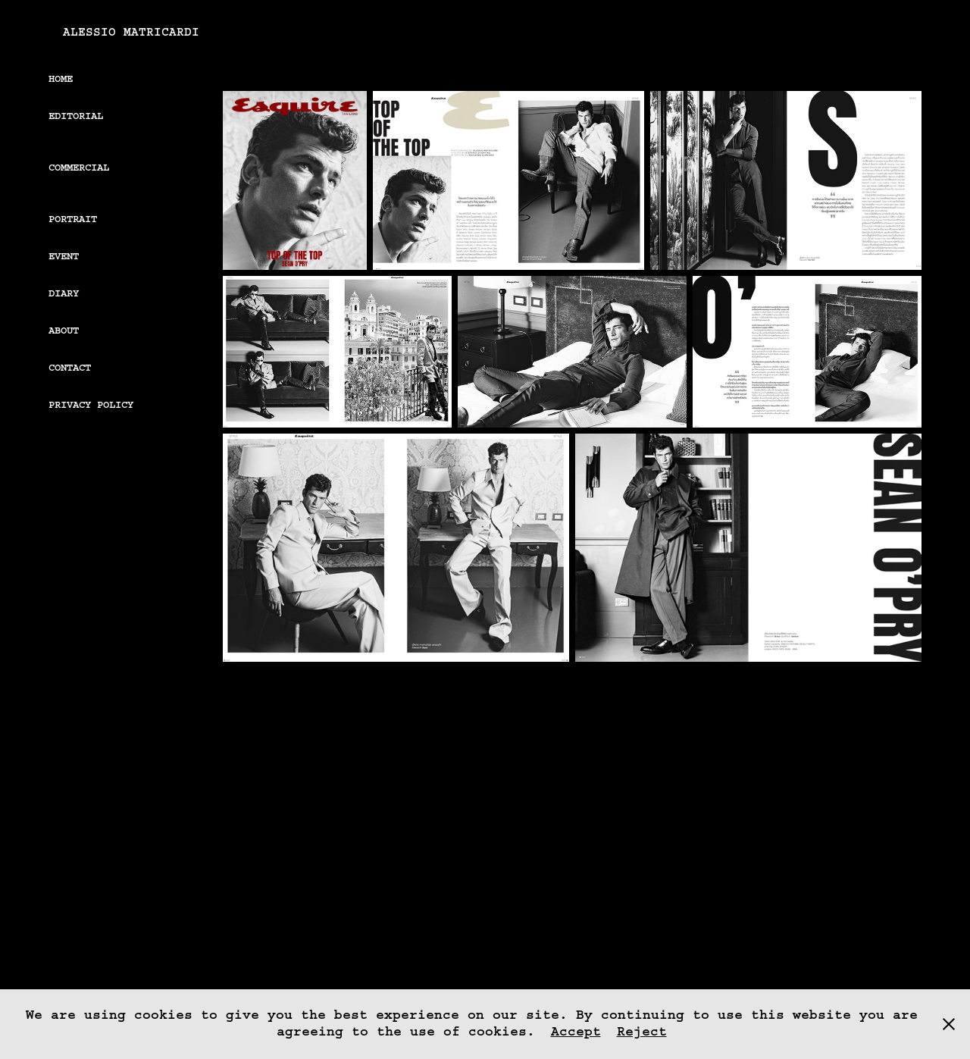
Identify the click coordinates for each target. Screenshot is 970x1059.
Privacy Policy (90, 405)
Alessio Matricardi (131, 32)
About (63, 330)
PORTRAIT (72, 219)
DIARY (63, 293)
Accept (576, 1031)
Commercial (78, 167)
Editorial (75, 116)
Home (60, 79)
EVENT (63, 256)
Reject (642, 1031)
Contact (69, 368)
